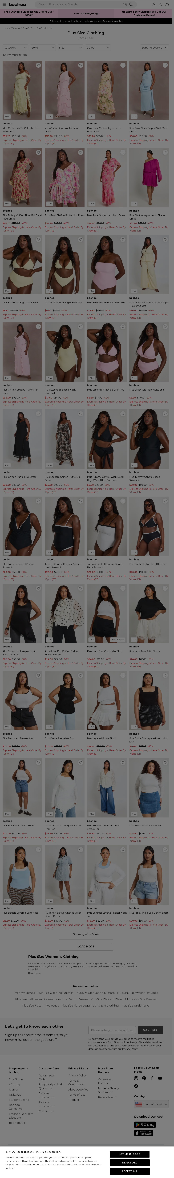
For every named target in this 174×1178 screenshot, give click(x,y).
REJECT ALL (129, 1162)
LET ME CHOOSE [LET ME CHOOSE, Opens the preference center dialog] (129, 1154)
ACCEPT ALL (130, 1171)
